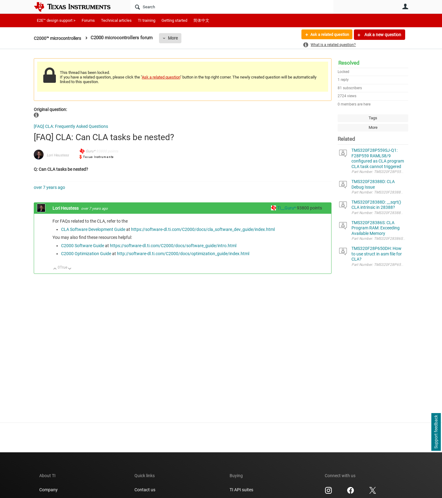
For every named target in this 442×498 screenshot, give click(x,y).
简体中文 (201, 20)
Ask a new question (382, 34)
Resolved (348, 63)
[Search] (231, 6)
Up (55, 269)
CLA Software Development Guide (93, 229)
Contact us (144, 489)
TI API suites (241, 489)
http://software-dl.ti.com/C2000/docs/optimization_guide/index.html (183, 253)
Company (48, 489)
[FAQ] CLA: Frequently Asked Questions (71, 126)
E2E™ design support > (56, 20)
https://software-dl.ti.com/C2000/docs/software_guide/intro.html (173, 245)
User (405, 6)
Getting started (174, 20)
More (177, 38)
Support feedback (435, 432)
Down (69, 269)
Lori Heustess (58, 155)
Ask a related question (327, 34)
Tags (373, 118)
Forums (88, 20)
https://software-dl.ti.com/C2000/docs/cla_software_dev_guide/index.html (203, 229)
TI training (146, 20)
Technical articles (116, 20)
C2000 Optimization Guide (86, 253)
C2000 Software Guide (82, 245)
